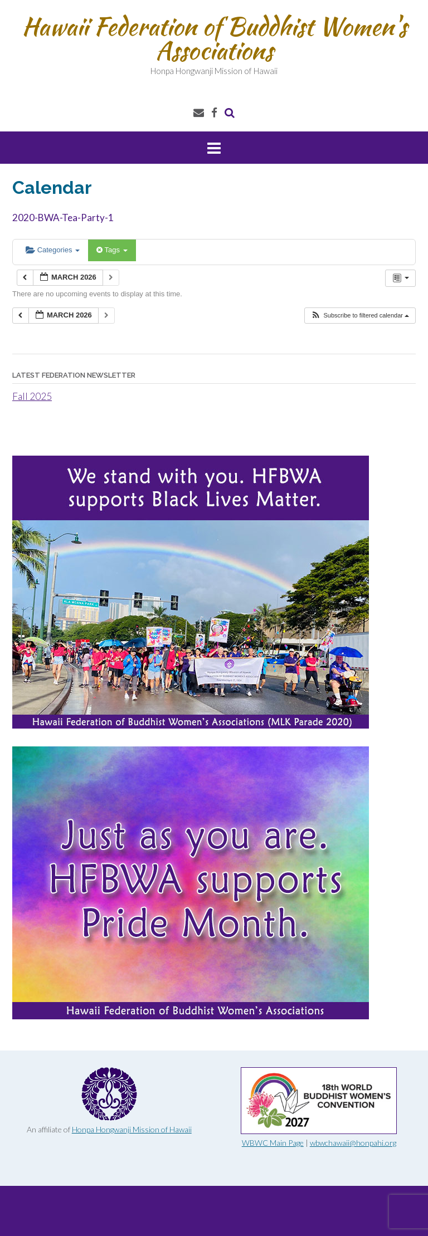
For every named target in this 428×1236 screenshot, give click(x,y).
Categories (53, 250)
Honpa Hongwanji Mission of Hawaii (132, 1129)
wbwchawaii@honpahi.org (353, 1142)
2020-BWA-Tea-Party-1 (63, 217)
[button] (360, 315)
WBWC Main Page (273, 1142)
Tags (111, 250)
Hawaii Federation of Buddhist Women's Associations (214, 38)
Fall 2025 (32, 396)
